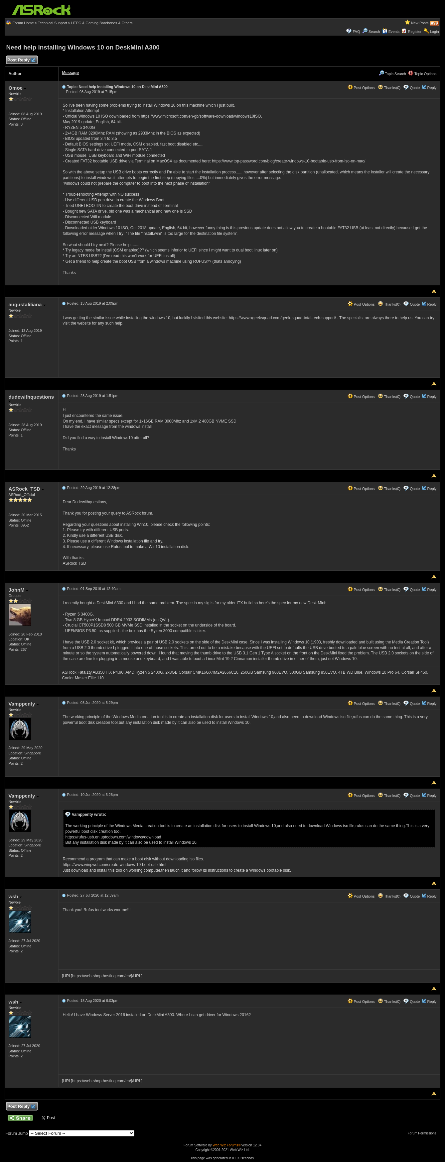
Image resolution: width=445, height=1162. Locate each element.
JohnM (18, 590)
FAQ (356, 32)
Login (434, 32)
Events (391, 32)
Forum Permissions (424, 1133)
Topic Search (392, 74)
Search (374, 32)
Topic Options (422, 74)
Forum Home (23, 23)
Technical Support (52, 23)
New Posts (420, 23)
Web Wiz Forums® (226, 1145)
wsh (15, 896)
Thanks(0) (389, 88)
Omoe (17, 88)
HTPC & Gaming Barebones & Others (102, 23)
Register (415, 32)
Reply (431, 88)
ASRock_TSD (26, 489)
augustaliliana (26, 304)
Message (70, 72)
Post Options (361, 88)
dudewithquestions (31, 398)
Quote (415, 88)
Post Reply (21, 60)
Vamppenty (23, 704)
